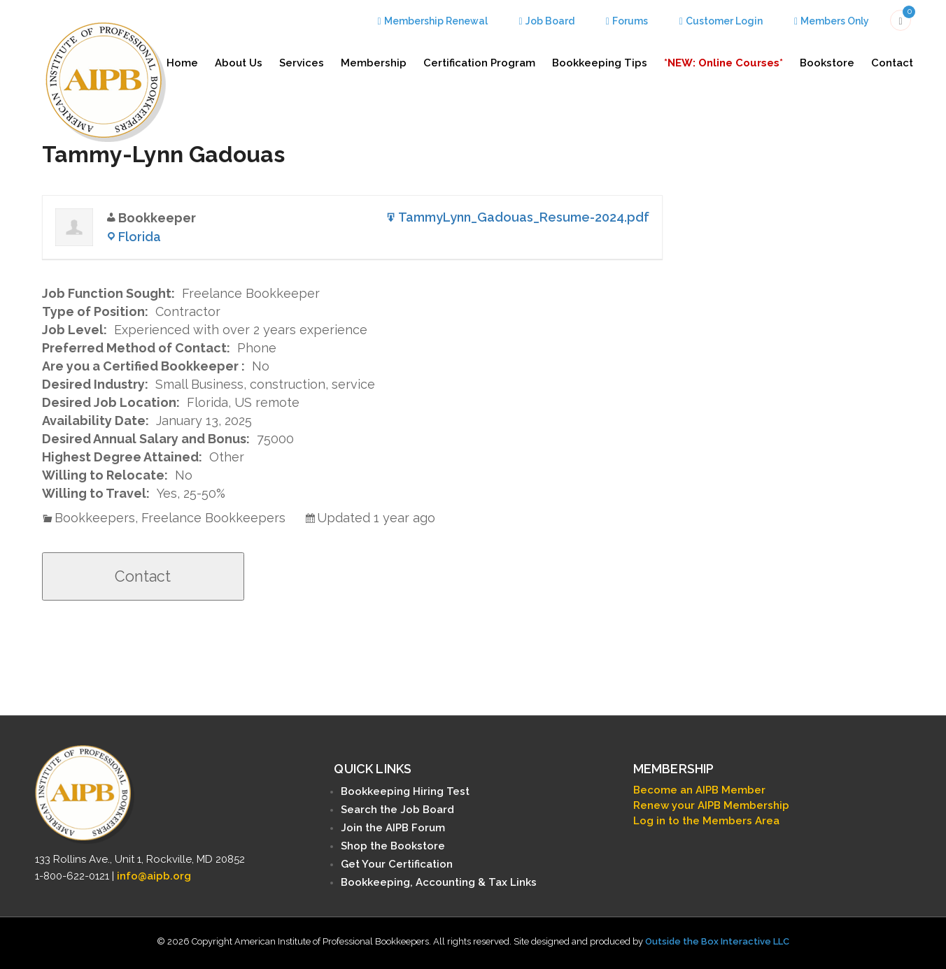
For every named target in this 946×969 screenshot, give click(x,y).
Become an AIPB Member (699, 790)
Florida (139, 236)
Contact (892, 63)
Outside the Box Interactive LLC (717, 941)
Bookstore (827, 63)
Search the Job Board (397, 809)
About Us (238, 63)
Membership (374, 63)
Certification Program (479, 63)
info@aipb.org (154, 876)
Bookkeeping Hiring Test (405, 791)
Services (301, 63)
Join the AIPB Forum (393, 827)
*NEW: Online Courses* (723, 63)
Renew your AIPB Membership (711, 805)
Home (182, 63)
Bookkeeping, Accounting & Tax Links (439, 882)
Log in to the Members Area (706, 820)
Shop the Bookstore (393, 846)
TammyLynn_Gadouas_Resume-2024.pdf (523, 217)
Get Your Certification (397, 864)
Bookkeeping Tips (599, 63)
